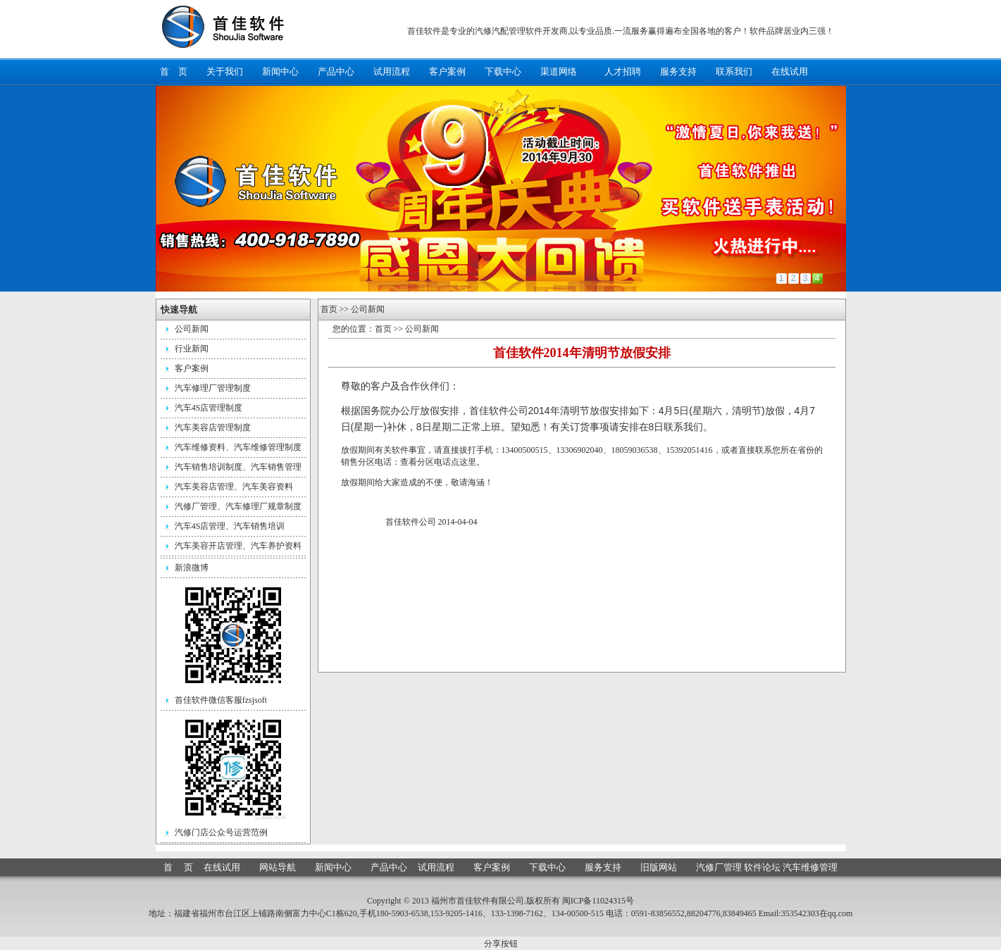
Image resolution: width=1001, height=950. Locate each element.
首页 (329, 309)
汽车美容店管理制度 (213, 427)
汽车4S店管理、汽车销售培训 (230, 526)
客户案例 (192, 368)
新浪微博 (192, 568)
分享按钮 (501, 944)
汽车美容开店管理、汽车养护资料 (238, 546)
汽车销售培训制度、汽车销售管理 (238, 467)
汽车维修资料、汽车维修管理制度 (238, 447)
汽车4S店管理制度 (209, 408)
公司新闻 (192, 329)
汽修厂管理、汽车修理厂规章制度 (238, 506)
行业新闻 (192, 349)
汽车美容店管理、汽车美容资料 (234, 487)
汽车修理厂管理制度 (213, 388)
